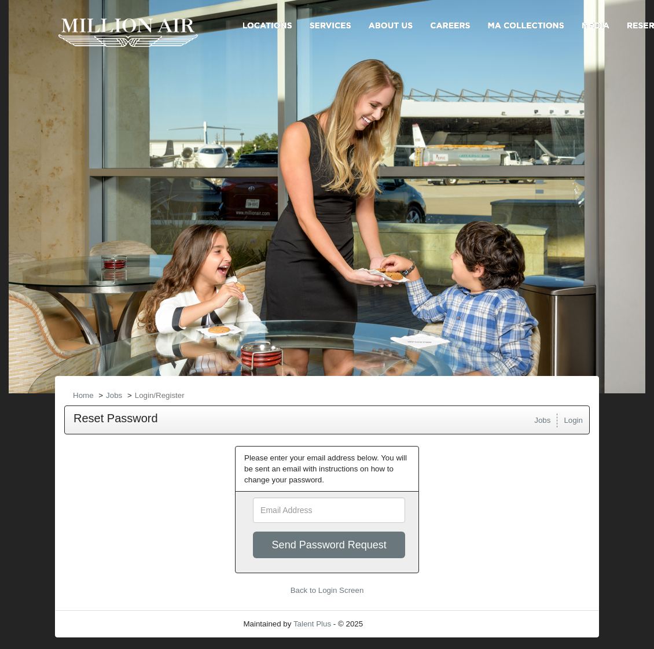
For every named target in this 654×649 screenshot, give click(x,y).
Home (83, 395)
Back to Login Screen (327, 590)
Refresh (397, 624)
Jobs (114, 395)
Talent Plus (312, 624)
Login (573, 420)
